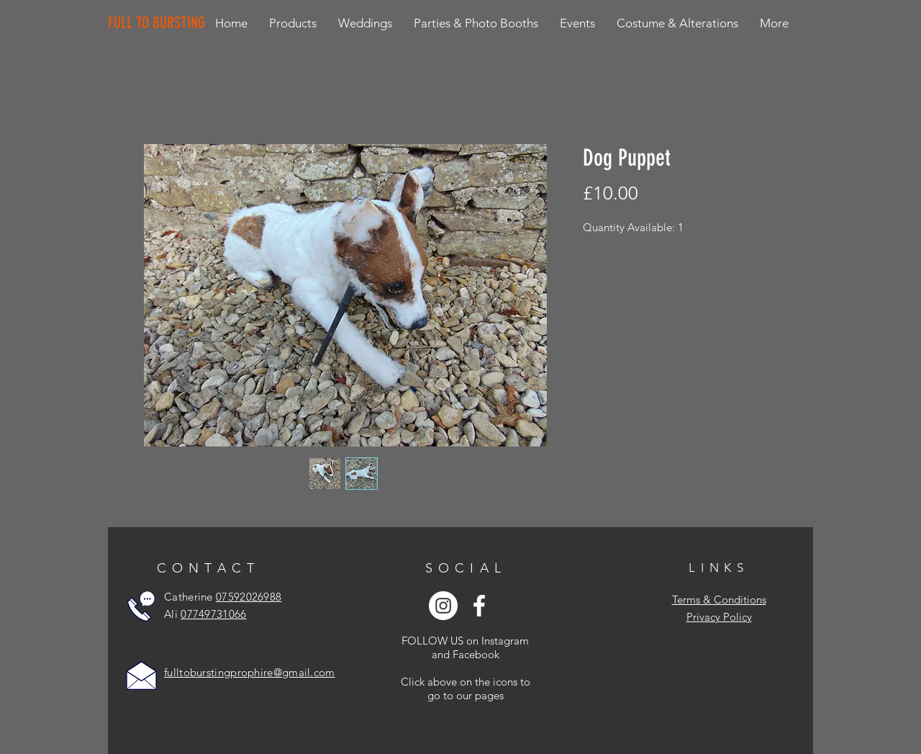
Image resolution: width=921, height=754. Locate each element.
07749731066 (213, 614)
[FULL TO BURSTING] (159, 23)
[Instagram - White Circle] (443, 605)
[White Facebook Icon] (479, 605)
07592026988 (248, 596)
